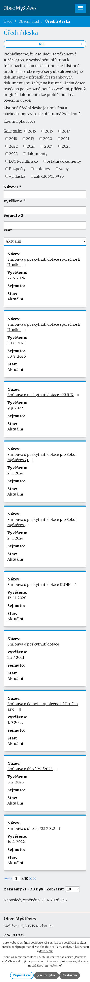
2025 (66, 146)
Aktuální (15, 299)
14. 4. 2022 (16, 841)
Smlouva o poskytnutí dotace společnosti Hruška (43, 262)
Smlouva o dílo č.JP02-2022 (34, 828)
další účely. (46, 951)
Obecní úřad (29, 21)
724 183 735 (14, 935)
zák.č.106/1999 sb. (49, 176)
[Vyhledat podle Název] (45, 194)
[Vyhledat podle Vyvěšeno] (45, 210)
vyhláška (17, 176)
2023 (31, 146)
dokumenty (37, 153)
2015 (32, 131)
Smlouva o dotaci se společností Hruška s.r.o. (42, 707)
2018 (13, 138)
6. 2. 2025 (15, 782)
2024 (48, 146)
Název (11, 187)
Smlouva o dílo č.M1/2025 (33, 769)
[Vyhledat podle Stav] (45, 241)
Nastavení (69, 975)
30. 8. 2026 (16, 356)
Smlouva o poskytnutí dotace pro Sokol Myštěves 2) (42, 457)
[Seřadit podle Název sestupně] (20, 187)
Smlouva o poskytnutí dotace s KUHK (44, 395)
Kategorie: (13, 130)
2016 (49, 131)
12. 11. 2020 (17, 598)
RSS (61, 44)
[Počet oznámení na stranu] (72, 889)
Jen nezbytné (46, 975)
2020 (47, 138)
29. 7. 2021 (15, 657)
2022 (13, 146)
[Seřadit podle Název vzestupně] (20, 185)
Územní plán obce (19, 121)
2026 (13, 153)
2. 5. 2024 (15, 473)
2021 (65, 138)
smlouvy (42, 168)
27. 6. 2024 (16, 278)
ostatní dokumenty (64, 161)
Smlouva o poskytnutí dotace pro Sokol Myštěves (42, 522)
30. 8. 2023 (16, 343)
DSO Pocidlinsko (23, 161)
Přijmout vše (22, 975)
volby (64, 168)
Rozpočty (17, 168)
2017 (66, 131)
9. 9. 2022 (15, 408)
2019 (30, 138)
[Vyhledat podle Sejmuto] (45, 225)
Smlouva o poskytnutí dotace (33, 644)
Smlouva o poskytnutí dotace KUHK (42, 584)
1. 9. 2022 (15, 722)
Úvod (8, 21)
